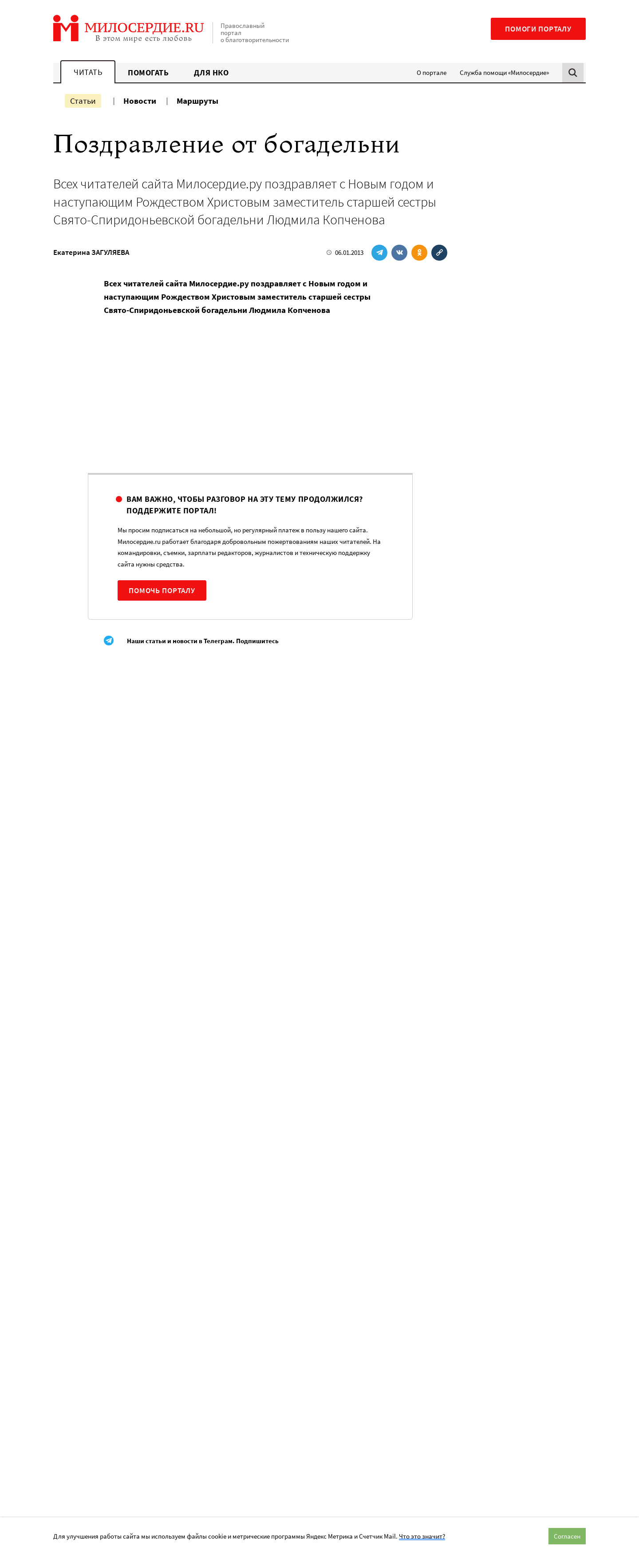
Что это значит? (422, 1536)
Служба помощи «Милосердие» (504, 72)
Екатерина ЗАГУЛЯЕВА (91, 252)
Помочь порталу (162, 590)
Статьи (83, 100)
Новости (139, 100)
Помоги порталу (538, 29)
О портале (431, 72)
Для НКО (211, 72)
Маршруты (197, 100)
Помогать (148, 72)
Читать (88, 72)
